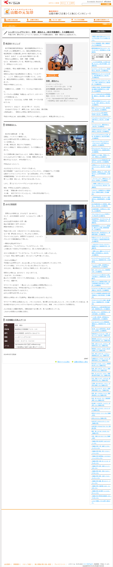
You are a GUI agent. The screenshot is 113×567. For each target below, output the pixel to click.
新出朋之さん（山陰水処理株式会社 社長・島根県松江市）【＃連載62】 (101, 308)
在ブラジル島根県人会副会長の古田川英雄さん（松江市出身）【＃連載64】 (101, 295)
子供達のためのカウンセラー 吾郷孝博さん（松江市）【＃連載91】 (101, 130)
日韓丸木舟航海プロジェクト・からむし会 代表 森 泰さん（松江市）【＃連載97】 (101, 102)
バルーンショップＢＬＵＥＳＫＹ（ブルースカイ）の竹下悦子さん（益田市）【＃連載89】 (100, 143)
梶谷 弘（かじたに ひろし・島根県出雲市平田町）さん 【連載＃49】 (101, 374)
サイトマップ (99, 1)
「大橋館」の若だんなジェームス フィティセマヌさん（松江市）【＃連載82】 (101, 185)
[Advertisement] (25, 536)
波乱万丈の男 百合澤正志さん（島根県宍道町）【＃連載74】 (101, 233)
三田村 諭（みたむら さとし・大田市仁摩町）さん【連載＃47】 (101, 384)
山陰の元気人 (11, 25)
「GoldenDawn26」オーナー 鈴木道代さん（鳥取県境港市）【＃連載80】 (101, 199)
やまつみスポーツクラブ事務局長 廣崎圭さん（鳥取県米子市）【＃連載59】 (101, 323)
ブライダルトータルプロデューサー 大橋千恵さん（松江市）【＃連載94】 (101, 119)
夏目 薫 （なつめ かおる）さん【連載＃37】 (100, 432)
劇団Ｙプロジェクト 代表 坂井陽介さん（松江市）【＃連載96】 (101, 108)
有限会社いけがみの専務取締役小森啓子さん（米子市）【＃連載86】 (101, 160)
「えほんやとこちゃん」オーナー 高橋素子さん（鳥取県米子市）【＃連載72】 (101, 246)
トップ (5, 25)
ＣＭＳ (84, 564)
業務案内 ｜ (17, 564)
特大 (62, 3)
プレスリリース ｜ (60, 564)
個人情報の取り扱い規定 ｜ (44, 564)
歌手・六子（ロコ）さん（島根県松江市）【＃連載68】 (101, 270)
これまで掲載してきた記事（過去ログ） (101, 501)
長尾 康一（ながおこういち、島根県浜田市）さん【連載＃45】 (101, 394)
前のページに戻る (63, 362)
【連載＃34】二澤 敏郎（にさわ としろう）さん (101, 447)
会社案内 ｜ (8, 564)
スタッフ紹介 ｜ (27, 564)
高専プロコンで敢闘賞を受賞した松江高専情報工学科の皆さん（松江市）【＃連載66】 (101, 283)
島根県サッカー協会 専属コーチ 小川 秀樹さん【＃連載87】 (101, 155)
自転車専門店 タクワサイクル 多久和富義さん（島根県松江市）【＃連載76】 (101, 220)
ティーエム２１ (91, 1)
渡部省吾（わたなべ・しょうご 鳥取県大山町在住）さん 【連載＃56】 (101, 339)
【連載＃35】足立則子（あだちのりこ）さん (101, 442)
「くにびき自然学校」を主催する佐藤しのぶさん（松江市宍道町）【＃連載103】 (101, 63)
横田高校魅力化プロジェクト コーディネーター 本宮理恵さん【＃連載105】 (101, 50)
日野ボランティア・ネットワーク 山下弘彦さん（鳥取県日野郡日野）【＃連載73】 (101, 239)
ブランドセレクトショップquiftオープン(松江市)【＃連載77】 (101, 214)
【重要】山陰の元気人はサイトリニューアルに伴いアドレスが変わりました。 (101, 38)
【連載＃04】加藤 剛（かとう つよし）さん (101, 482)
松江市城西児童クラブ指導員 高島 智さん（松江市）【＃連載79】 (101, 204)
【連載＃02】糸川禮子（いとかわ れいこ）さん (101, 491)
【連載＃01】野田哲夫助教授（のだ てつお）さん (101, 496)
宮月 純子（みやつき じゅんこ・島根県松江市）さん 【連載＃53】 (101, 354)
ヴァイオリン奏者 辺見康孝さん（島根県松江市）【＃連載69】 (100, 265)
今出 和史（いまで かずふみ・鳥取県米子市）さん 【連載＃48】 (101, 379)
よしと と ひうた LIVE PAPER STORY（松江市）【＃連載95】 (100, 113)
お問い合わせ (107, 1)
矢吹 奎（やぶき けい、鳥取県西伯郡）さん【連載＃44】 (101, 399)
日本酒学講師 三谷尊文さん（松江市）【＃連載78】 (101, 209)
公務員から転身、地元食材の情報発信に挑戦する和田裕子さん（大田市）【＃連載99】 (101, 89)
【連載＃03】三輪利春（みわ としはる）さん (101, 486)
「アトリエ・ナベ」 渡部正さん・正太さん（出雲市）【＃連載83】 (101, 179)
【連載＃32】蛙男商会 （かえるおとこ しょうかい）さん (101, 457)
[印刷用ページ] (106, 24)
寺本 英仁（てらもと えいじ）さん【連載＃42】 (101, 409)
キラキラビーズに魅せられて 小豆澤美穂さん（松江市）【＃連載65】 (101, 289)
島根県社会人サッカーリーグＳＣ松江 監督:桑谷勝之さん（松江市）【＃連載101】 (101, 75)
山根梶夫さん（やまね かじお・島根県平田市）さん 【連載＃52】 (101, 359)
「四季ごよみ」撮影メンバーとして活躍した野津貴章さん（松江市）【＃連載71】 (101, 253)
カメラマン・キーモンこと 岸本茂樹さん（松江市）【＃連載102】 (101, 69)
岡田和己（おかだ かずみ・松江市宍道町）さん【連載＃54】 (101, 349)
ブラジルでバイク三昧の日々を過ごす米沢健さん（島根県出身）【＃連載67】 (101, 276)
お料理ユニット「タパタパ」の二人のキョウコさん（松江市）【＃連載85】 (101, 166)
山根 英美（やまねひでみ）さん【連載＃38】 (101, 427)
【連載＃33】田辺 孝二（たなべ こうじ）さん (101, 452)
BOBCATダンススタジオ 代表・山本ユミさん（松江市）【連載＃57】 (101, 334)
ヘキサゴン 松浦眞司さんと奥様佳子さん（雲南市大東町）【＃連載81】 (101, 192)
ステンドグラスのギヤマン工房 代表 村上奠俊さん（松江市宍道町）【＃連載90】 (101, 136)
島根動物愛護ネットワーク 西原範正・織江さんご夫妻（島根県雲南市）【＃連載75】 (101, 227)
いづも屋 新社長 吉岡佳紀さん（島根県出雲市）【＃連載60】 (100, 317)
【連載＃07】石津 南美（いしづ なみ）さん (101, 467)
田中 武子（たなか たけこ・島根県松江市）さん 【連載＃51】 (101, 364)
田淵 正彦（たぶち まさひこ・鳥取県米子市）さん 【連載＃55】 (101, 344)
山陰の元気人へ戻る (81, 362)
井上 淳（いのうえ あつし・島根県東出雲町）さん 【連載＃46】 (101, 389)
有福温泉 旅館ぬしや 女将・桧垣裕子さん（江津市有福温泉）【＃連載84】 (101, 173)
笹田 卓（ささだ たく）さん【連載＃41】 (101, 414)
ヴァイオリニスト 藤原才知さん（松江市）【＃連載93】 (100, 125)
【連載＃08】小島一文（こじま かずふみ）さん (101, 462)
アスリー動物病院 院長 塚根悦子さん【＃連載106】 (101, 44)
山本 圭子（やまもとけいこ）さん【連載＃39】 (100, 422)
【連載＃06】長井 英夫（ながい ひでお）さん (101, 472)
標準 (72, 3)
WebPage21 (90, 564)
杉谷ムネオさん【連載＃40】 (99, 418)
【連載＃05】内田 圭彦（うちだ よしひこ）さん (101, 477)
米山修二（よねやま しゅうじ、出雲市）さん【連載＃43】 (101, 404)
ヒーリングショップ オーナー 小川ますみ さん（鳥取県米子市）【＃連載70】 (101, 259)
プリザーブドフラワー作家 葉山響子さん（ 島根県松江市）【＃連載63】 (101, 302)
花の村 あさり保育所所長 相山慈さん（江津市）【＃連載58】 (101, 329)
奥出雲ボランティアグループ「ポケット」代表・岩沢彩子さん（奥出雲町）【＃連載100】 (101, 82)
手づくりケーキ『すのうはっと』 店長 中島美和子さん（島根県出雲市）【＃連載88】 (101, 150)
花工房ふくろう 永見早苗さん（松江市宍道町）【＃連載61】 (101, 312)
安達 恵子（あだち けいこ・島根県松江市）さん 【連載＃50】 (101, 369)
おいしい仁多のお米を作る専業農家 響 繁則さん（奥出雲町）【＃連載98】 (101, 96)
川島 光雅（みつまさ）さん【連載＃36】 (101, 437)
